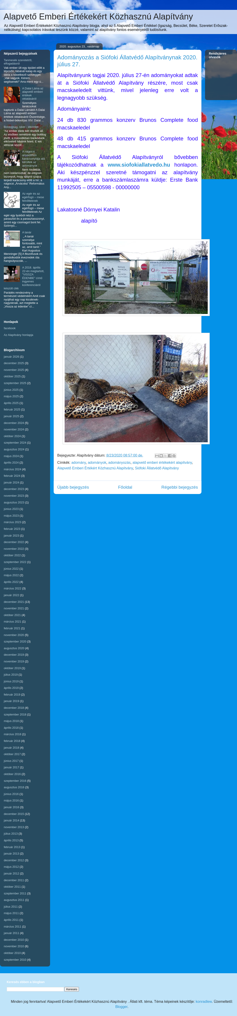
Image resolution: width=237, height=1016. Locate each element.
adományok (97, 462)
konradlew (204, 1001)
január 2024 (11, 482)
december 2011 (14, 880)
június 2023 (11, 509)
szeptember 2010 (15, 959)
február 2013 (12, 847)
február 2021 (12, 628)
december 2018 (14, 707)
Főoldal (125, 487)
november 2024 (14, 429)
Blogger (121, 1007)
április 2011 (11, 919)
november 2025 (14, 370)
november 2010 (14, 946)
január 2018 (11, 747)
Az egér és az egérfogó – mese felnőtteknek (33, 197)
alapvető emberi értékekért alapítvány (162, 462)
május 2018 (11, 721)
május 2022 (11, 575)
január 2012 (11, 873)
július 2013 (11, 833)
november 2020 (14, 635)
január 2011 (11, 933)
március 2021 (12, 621)
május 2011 (11, 913)
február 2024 (12, 475)
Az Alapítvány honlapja (18, 335)
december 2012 (14, 860)
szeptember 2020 (15, 641)
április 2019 (11, 688)
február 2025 (12, 409)
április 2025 (11, 403)
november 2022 (14, 548)
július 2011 (11, 906)
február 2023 (12, 529)
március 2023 (12, 522)
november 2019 (14, 661)
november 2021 (14, 608)
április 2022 (11, 582)
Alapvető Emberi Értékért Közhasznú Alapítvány (95, 468)
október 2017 (12, 754)
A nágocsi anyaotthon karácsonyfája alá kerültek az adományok (33, 158)
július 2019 (11, 674)
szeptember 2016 (15, 780)
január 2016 (11, 807)
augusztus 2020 (14, 648)
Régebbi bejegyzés (179, 487)
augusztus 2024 (14, 449)
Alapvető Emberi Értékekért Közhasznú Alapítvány (98, 16)
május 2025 (11, 396)
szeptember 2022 (15, 562)
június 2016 (11, 794)
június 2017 (11, 761)
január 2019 (11, 701)
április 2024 (11, 462)
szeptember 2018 (15, 714)
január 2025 (11, 416)
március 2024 (12, 469)
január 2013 (11, 853)
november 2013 (14, 827)
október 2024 (12, 436)
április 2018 (11, 727)
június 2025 (11, 389)
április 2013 (11, 840)
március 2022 (12, 588)
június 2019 (11, 681)
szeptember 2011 (15, 893)
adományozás (119, 462)
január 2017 (11, 767)
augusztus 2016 (14, 787)
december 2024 (14, 423)
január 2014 (11, 820)
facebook (10, 328)
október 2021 (12, 615)
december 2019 (14, 654)
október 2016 (12, 774)
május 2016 (11, 800)
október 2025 (12, 376)
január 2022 (11, 595)
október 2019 (12, 668)
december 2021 (14, 602)
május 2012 (11, 866)
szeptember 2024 (15, 442)
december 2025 (14, 363)
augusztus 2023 (14, 502)
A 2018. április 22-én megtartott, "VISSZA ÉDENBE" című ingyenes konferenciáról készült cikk (24, 278)
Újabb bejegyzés (73, 487)
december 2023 (14, 489)
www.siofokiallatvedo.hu (139, 165)
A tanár (26, 232)
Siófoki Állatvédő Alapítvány (157, 468)
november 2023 (14, 495)
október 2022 (12, 555)
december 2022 (14, 542)
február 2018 (12, 741)
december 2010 (14, 939)
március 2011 (12, 926)
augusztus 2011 (14, 900)
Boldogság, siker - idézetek (21, 127)
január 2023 (11, 535)
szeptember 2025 (15, 383)
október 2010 (12, 953)
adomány (78, 462)
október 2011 (12, 886)
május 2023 (11, 515)
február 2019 (12, 694)
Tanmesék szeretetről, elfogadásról (18, 61)
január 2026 (11, 356)
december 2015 (14, 814)
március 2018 (12, 734)
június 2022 (11, 568)
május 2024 (11, 456)
